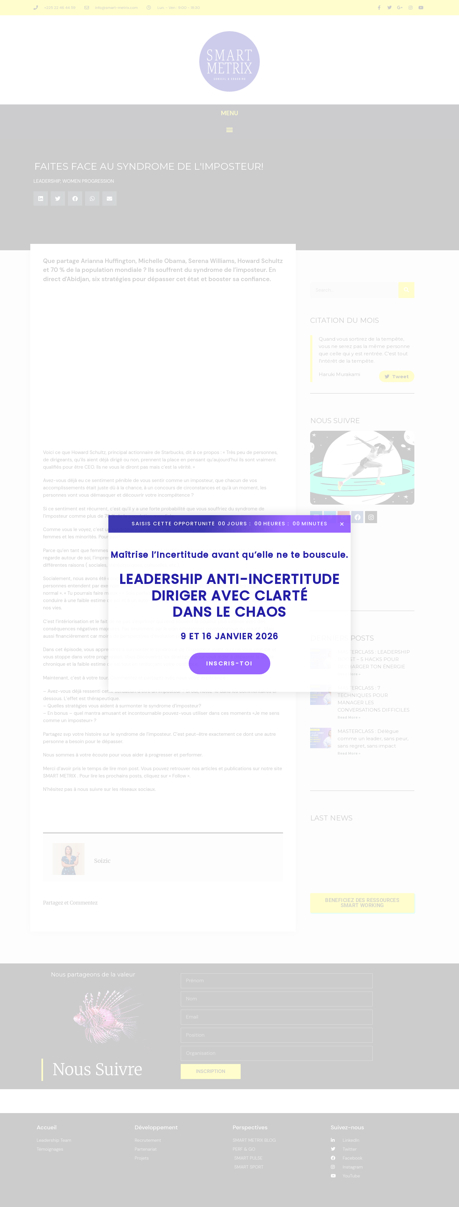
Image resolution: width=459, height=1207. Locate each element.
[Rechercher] (406, 290)
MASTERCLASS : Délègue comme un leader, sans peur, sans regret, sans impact (373, 738)
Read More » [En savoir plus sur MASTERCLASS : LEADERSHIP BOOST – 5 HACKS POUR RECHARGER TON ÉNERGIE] (349, 674)
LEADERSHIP (46, 181)
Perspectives (250, 1127)
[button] (229, 129)
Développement (156, 1127)
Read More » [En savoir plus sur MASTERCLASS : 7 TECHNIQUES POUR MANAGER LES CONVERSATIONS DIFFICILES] (349, 717)
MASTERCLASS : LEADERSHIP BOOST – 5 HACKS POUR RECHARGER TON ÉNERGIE (374, 659)
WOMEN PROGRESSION (88, 181)
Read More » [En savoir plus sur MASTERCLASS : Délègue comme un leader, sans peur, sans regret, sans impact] (349, 753)
